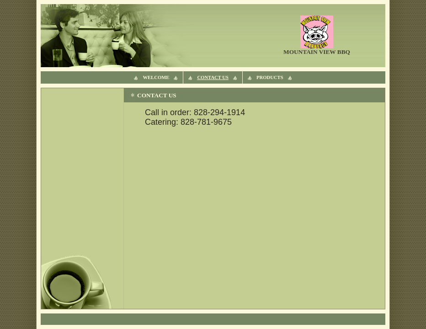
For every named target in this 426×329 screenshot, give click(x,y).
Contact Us (213, 77)
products (269, 77)
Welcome (156, 77)
